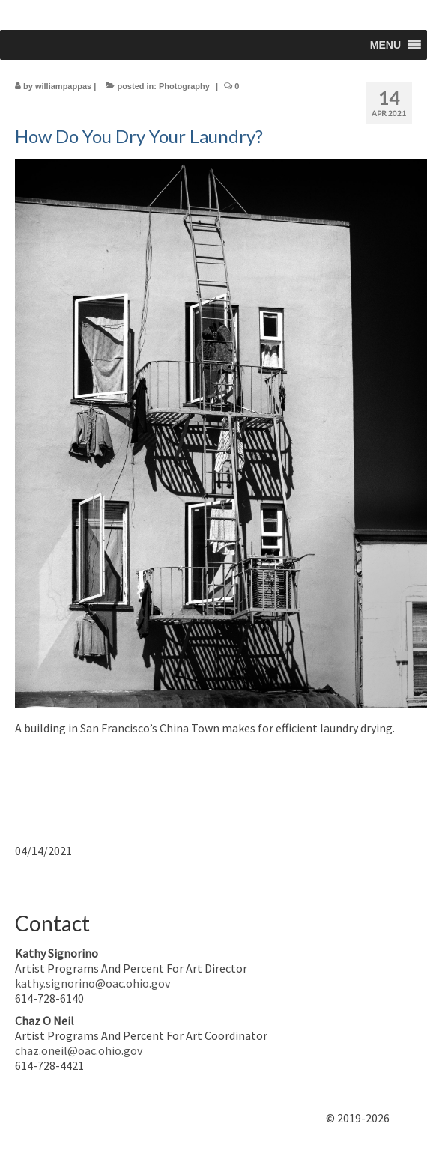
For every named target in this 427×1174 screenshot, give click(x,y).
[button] (385, 45)
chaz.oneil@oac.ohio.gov (78, 1050)
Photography (184, 86)
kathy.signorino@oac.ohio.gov (92, 983)
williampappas (63, 86)
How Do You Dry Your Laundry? (139, 136)
